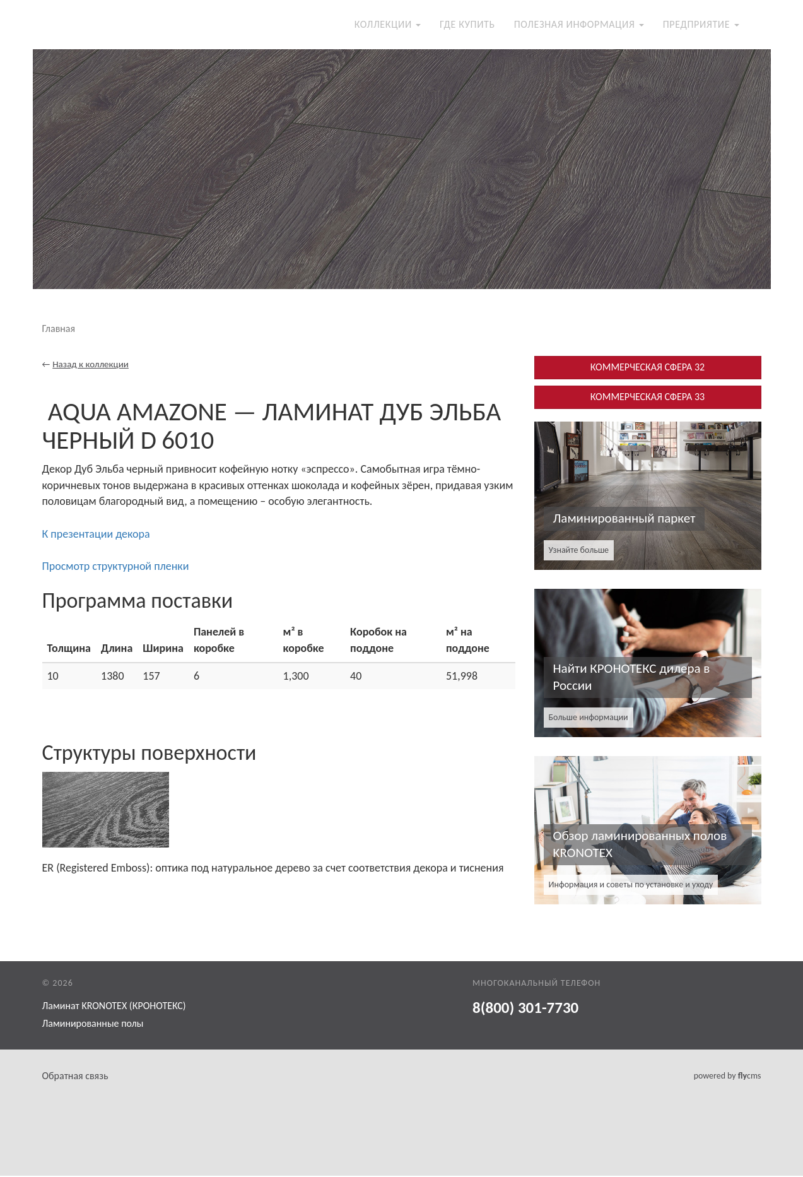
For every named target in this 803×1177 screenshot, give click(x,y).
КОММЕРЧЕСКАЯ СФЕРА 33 (647, 398)
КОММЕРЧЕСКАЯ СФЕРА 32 (647, 368)
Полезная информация (579, 25)
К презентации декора (96, 534)
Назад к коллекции (90, 365)
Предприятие (701, 25)
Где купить (467, 25)
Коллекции (388, 25)
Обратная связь (75, 1077)
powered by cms (727, 1077)
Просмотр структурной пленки (115, 567)
